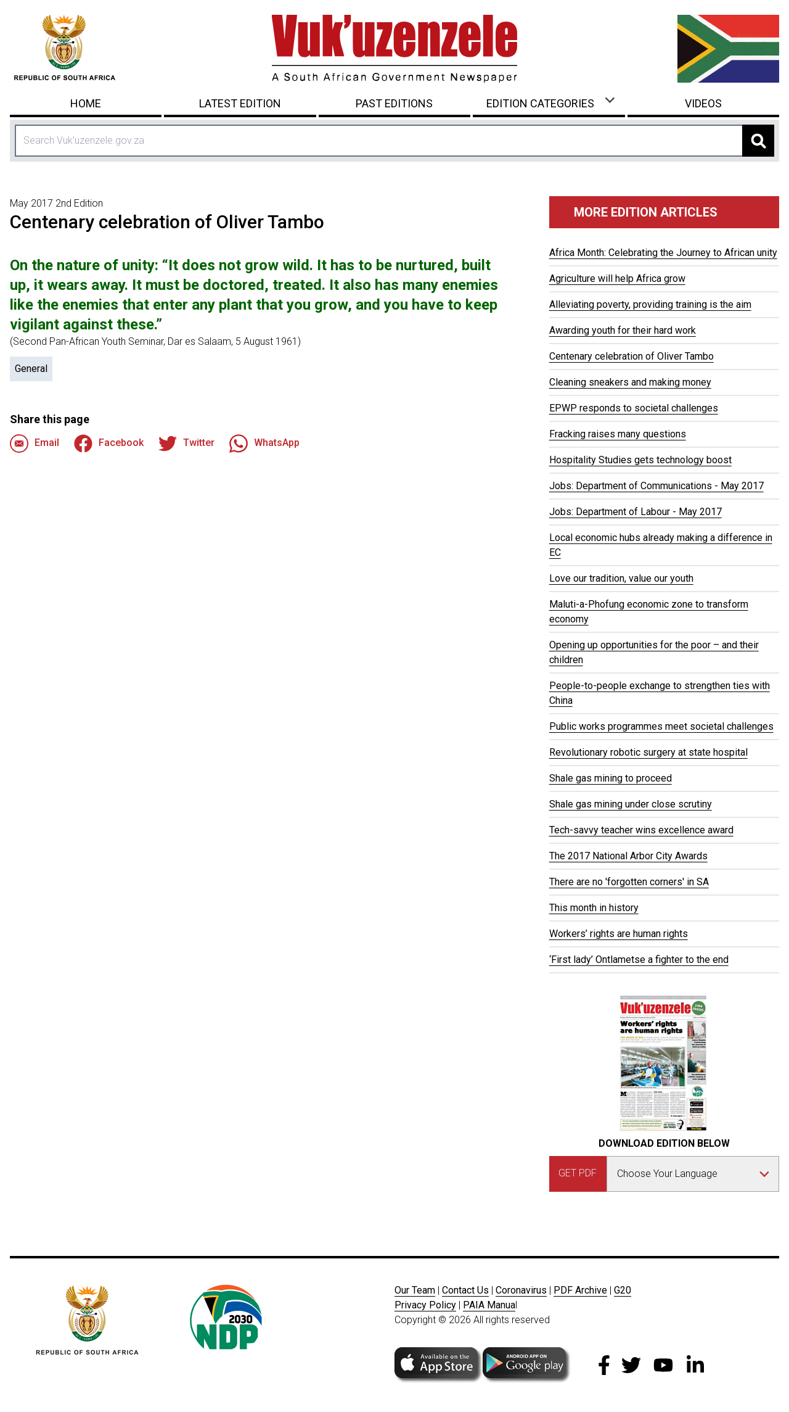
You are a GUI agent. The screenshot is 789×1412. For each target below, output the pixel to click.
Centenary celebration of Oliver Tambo (631, 356)
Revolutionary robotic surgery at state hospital (648, 752)
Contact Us (465, 1290)
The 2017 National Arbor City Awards (628, 856)
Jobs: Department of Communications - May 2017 (656, 486)
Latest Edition (240, 103)
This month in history (594, 908)
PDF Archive (580, 1290)
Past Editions (394, 103)
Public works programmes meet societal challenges (661, 726)
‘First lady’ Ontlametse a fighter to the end (639, 959)
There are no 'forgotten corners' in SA (629, 882)
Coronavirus (521, 1290)
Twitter (186, 443)
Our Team (414, 1290)
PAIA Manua (489, 1305)
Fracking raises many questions (617, 434)
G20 (622, 1290)
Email (34, 443)
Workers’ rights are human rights (618, 933)
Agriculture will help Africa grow (617, 278)
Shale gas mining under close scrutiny (630, 804)
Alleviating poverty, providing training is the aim (650, 304)
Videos (703, 103)
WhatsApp (264, 443)
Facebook (109, 443)
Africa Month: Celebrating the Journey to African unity (663, 252)
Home (85, 103)
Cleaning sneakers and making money (630, 382)
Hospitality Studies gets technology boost (640, 460)
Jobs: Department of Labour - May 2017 (635, 512)
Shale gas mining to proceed (610, 778)
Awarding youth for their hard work (622, 330)
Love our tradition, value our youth (621, 578)
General (31, 368)
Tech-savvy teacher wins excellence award (641, 830)
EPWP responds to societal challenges (633, 408)
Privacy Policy (425, 1305)
